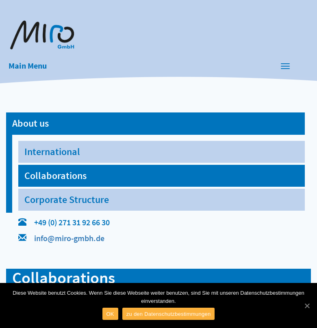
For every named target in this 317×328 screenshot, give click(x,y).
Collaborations (55, 175)
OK (110, 314)
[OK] (307, 306)
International (52, 151)
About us (30, 123)
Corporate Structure (66, 199)
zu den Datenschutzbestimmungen (168, 314)
